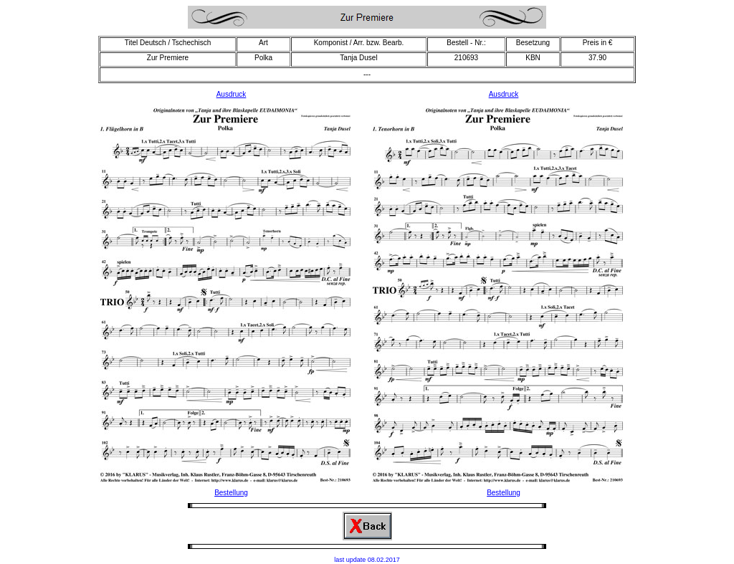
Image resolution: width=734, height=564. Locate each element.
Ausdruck (231, 94)
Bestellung (231, 493)
